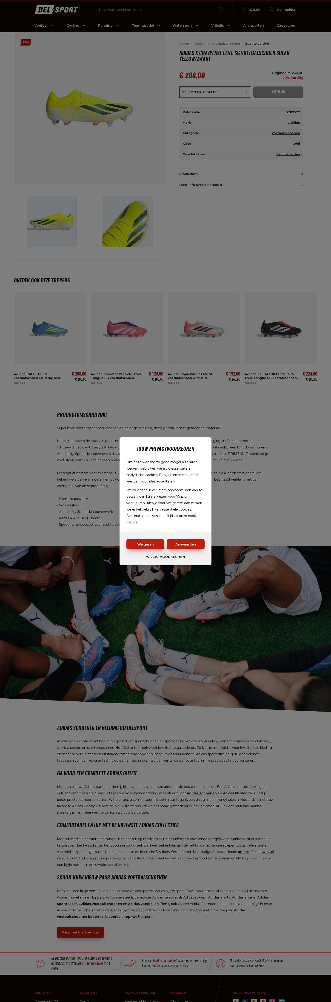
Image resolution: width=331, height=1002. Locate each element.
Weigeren (145, 544)
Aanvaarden (185, 544)
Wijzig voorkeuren (165, 556)
